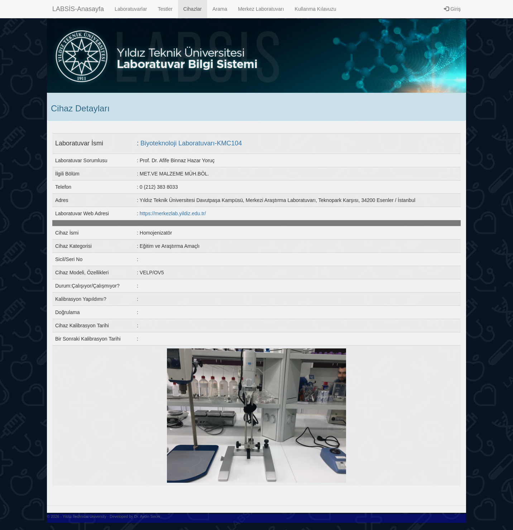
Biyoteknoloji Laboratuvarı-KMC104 (191, 143)
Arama (219, 9)
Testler (165, 9)
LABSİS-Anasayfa (78, 9)
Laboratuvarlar (131, 9)
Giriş (452, 9)
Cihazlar (192, 9)
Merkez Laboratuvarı (261, 9)
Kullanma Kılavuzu (315, 9)
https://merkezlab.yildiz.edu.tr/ (173, 213)
